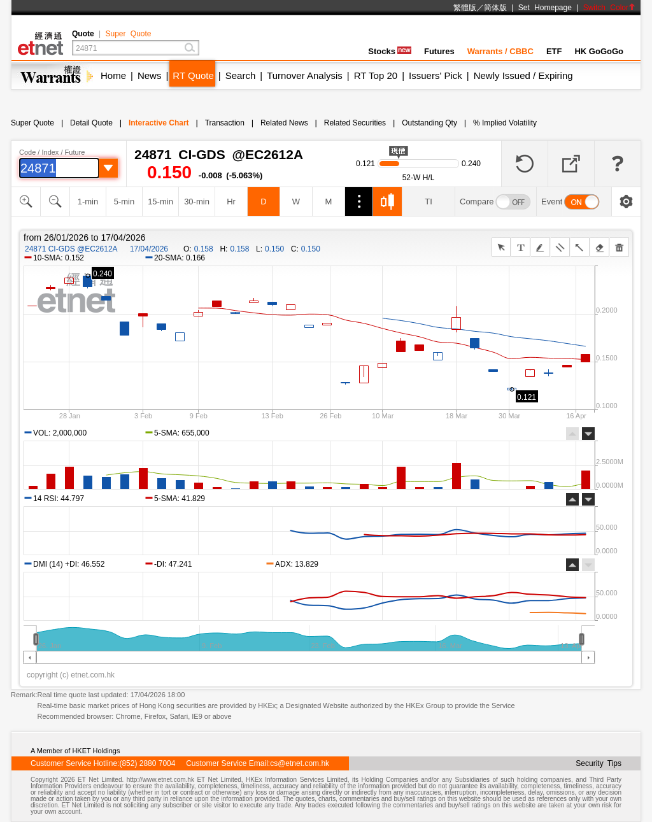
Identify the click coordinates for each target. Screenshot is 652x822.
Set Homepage (545, 7)
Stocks (389, 51)
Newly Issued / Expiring (523, 75)
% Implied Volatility (505, 122)
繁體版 (464, 7)
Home (113, 75)
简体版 (495, 7)
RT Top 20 (375, 75)
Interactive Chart (159, 122)
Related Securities (355, 122)
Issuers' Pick (435, 75)
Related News (284, 122)
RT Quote (193, 75)
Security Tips (598, 763)
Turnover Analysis (305, 75)
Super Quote (128, 33)
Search (240, 75)
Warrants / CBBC (500, 51)
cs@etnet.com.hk (299, 763)
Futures (439, 51)
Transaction (224, 122)
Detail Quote (91, 122)
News (150, 75)
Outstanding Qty (429, 122)
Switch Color (609, 7)
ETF (554, 51)
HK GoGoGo (598, 51)
